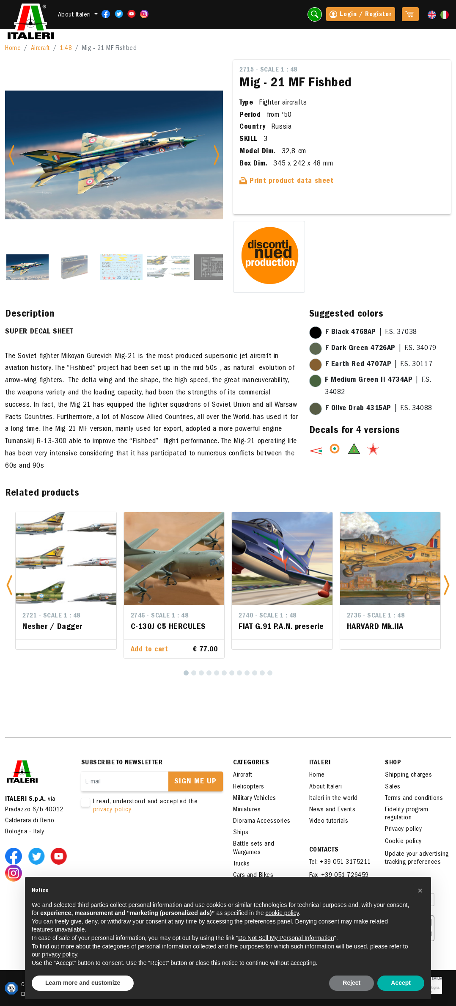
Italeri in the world (333, 798)
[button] (9, 585)
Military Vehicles (254, 798)
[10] (254, 673)
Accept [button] (401, 982)
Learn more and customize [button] (82, 982)
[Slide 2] (74, 267)
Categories (251, 763)
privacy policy (112, 810)
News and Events (332, 810)
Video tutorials (329, 821)
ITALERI (320, 763)
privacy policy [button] (59, 954)
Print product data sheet (286, 181)
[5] (216, 673)
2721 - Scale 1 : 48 (51, 616)
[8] (239, 673)
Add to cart (149, 650)
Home (13, 48)
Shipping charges (408, 775)
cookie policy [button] (282, 913)
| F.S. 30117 (379, 365)
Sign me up (195, 782)
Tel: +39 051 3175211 (340, 862)
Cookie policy (403, 841)
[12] (269, 673)
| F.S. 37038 (371, 332)
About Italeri (325, 787)
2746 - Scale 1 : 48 (160, 616)
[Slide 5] (215, 267)
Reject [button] (351, 982)
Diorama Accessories (262, 821)
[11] (262, 673)
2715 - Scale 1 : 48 (268, 70)
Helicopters (248, 787)
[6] (224, 673)
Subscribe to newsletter (122, 763)
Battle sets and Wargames (254, 848)
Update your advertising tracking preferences (417, 858)
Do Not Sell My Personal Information (286, 937)
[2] (193, 673)
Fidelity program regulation (406, 814)
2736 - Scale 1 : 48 (376, 616)
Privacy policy (403, 829)
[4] (209, 673)
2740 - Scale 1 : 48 (268, 616)
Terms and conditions (414, 798)
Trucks (241, 864)
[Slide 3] (121, 267)
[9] (247, 673)
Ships (241, 833)
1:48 (66, 48)
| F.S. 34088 (378, 409)
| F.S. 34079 (381, 349)
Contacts (324, 850)
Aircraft (40, 48)
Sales (393, 787)
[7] (231, 673)
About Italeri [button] (75, 15)
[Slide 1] (27, 267)
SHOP (393, 763)
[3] (201, 673)
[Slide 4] (168, 267)
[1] (186, 673)
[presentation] (145, 840)
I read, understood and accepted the (146, 806)
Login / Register (361, 15)
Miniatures (247, 810)
